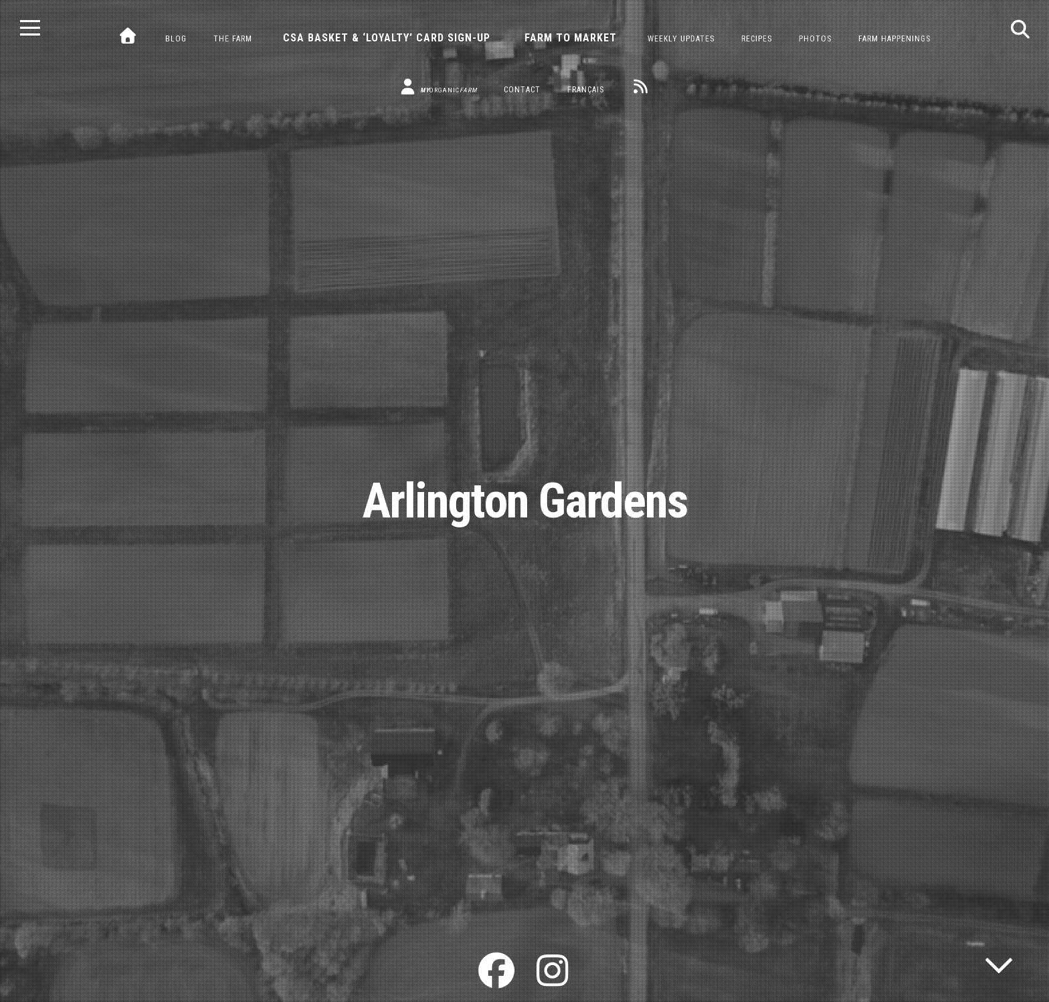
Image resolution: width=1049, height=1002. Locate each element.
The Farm (232, 39)
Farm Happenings (894, 39)
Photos (815, 39)
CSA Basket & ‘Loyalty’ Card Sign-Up (386, 37)
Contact (522, 89)
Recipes (756, 39)
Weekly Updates (681, 39)
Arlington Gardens (525, 501)
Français (585, 89)
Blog (176, 39)
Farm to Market (570, 37)
